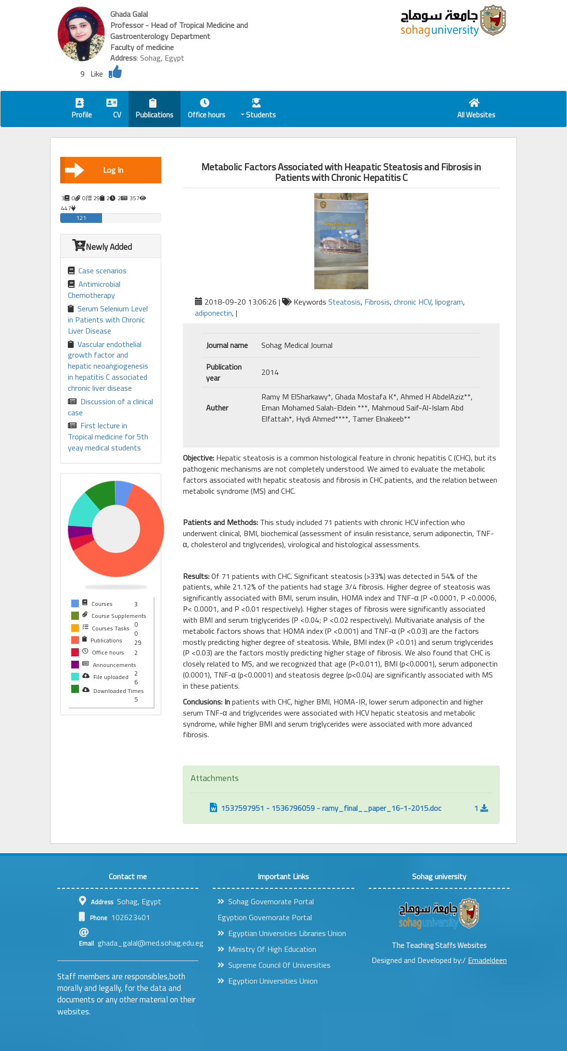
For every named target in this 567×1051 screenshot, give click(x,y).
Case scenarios (97, 270)
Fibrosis (377, 302)
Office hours (206, 110)
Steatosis (344, 302)
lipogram (449, 302)
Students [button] (258, 110)
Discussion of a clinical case (110, 407)
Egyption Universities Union (268, 981)
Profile (82, 110)
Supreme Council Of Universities (274, 965)
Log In (94, 169)
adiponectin (213, 313)
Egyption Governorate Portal (265, 917)
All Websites (476, 110)
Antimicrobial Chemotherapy (94, 290)
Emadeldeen (487, 960)
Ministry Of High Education (267, 949)
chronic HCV (412, 302)
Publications (154, 110)
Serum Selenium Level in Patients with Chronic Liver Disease (108, 319)
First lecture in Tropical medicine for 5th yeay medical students (108, 436)
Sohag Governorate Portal (266, 901)
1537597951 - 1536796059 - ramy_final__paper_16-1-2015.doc (325, 808)
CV (113, 110)
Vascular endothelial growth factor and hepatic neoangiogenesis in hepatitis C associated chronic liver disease (108, 366)
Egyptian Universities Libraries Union (282, 933)
